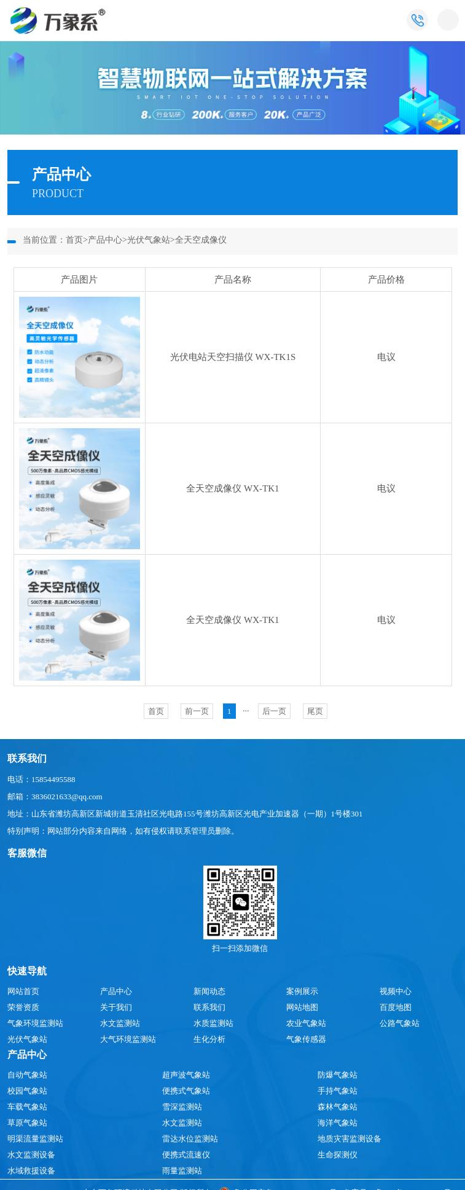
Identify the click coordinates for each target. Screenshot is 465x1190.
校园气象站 (27, 1090)
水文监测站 (120, 1023)
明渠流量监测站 (35, 1138)
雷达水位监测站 (190, 1138)
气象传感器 (306, 1039)
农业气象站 (306, 1023)
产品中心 (105, 240)
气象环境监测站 (35, 1023)
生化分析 (209, 1039)
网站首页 (23, 991)
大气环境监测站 (128, 1039)
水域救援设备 (31, 1170)
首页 (74, 240)
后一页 (274, 711)
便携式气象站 (186, 1090)
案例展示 (302, 991)
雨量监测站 (182, 1170)
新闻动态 (209, 991)
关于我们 (116, 1007)
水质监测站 (213, 1023)
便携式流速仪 (186, 1154)
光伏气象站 (148, 240)
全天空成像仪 (201, 240)
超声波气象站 (186, 1074)
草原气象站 (27, 1122)
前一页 (197, 711)
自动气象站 (27, 1074)
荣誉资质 (23, 1007)
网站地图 (302, 1007)
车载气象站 (27, 1106)
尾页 (315, 711)
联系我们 (209, 1007)
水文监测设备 (31, 1154)
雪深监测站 (182, 1106)
